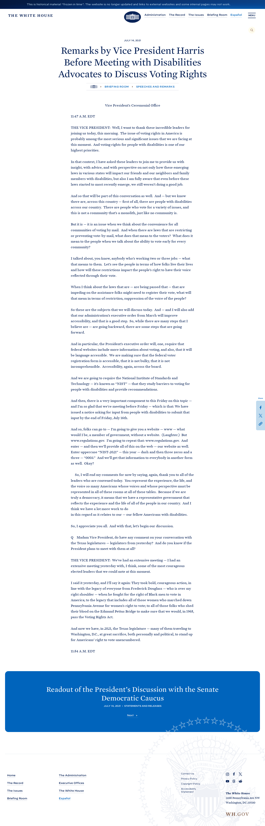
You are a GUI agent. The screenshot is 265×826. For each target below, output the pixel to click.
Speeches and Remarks (155, 86)
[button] (260, 423)
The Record (177, 14)
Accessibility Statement (188, 790)
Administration (155, 14)
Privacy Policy (189, 778)
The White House (71, 790)
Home (11, 775)
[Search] (251, 30)
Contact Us (187, 773)
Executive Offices (71, 783)
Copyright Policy (190, 784)
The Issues (196, 14)
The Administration (72, 775)
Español (236, 14)
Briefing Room (217, 14)
